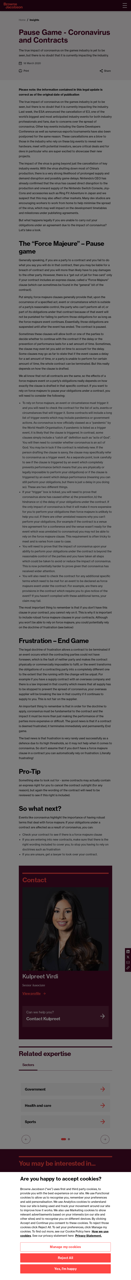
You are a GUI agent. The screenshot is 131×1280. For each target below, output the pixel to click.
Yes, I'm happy (65, 1273)
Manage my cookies (65, 1251)
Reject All (65, 1262)
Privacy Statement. (88, 1239)
